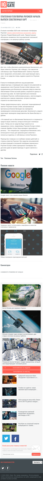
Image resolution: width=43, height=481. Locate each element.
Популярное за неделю (21, 368)
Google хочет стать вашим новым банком (14, 195)
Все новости (33, 20)
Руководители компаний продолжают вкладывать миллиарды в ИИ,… (26, 413)
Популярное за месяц (21, 371)
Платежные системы (10, 158)
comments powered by (12, 272)
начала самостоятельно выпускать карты (21, 33)
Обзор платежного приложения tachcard (14, 257)
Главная (3, 23)
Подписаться (36, 454)
